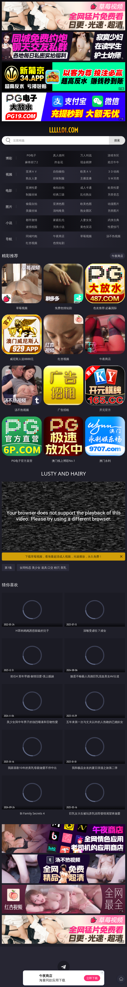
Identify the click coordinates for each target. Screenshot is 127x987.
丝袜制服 (58, 178)
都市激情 (31, 220)
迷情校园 (31, 227)
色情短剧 (58, 243)
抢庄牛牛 (113, 162)
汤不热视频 (113, 236)
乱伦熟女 (86, 194)
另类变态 (113, 194)
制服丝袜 (31, 194)
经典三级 (58, 194)
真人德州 (58, 155)
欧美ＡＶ (86, 171)
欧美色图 (86, 204)
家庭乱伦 (58, 220)
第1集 (8, 567)
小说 (9, 223)
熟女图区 (86, 211)
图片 (9, 206)
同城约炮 (31, 236)
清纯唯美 (58, 211)
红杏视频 (31, 243)
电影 (9, 190)
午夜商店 (58, 236)
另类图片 (113, 211)
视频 (9, 174)
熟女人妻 (31, 178)
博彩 (9, 158)
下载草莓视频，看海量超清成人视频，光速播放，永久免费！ (74, 556)
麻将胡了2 (31, 162)
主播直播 (86, 178)
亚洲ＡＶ (31, 171)
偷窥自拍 (31, 204)
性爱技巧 (113, 227)
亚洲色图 (58, 204)
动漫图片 (113, 204)
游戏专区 (113, 155)
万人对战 (86, 155)
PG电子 (31, 155)
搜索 (117, 140)
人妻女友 (86, 220)
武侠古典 (113, 220)
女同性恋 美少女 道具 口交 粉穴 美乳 (43, 567)
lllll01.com (63, 130)
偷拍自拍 (58, 187)
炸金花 (58, 162)
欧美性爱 (113, 187)
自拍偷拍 (58, 171)
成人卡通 (86, 187)
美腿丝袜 (31, 211)
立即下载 (92, 978)
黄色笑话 (86, 227)
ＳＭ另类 (113, 178)
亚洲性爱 (31, 187)
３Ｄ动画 (113, 171)
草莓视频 (86, 236)
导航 (9, 239)
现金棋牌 (86, 162)
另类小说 (58, 227)
